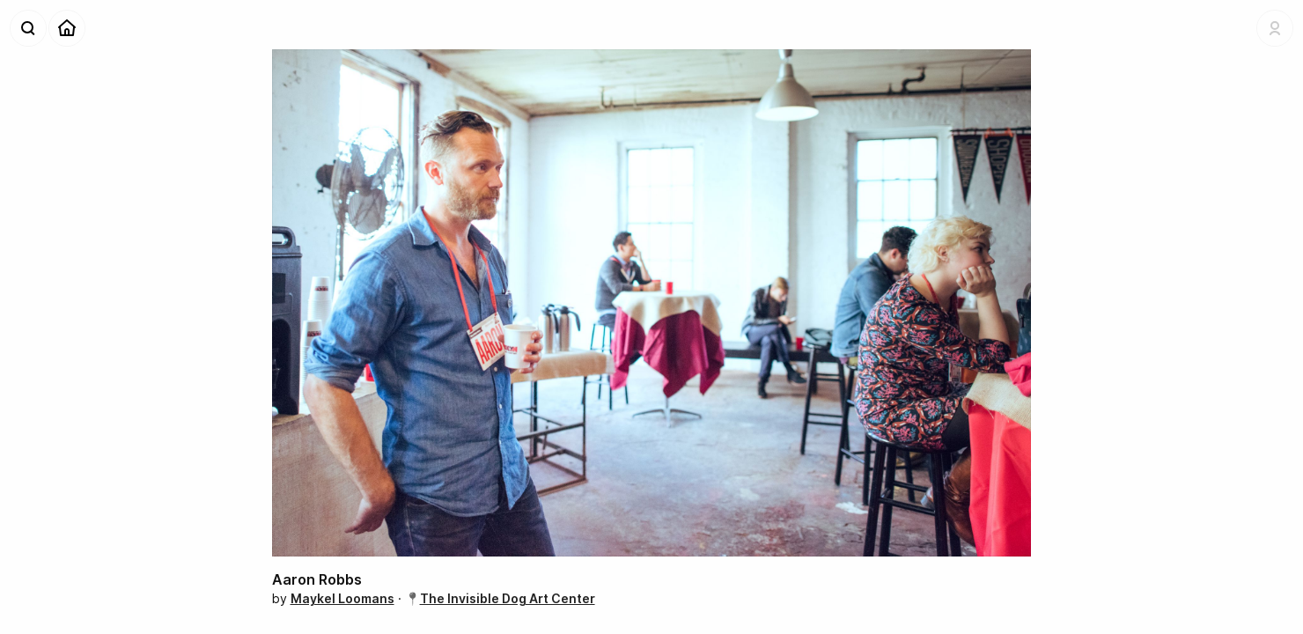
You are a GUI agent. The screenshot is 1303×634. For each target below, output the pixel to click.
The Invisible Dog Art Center (507, 598)
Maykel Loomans (342, 598)
